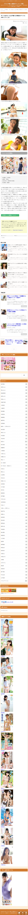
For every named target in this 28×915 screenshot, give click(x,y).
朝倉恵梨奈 (13, 393)
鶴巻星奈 (13, 493)
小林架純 (13, 451)
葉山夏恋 (13, 532)
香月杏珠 (13, 445)
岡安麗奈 (13, 411)
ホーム (14, 349)
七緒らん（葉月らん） (13, 508)
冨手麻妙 (13, 496)
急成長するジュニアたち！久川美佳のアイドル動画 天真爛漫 (17, 310)
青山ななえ (13, 390)
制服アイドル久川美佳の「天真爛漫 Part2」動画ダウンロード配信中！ (16, 296)
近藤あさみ (13, 457)
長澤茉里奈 (13, 502)
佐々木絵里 (13, 463)
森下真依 (13, 572)
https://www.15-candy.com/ (18, 230)
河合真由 (13, 435)
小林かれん (13, 454)
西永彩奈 (13, 520)
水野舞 (13, 560)
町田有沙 (13, 550)
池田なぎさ (13, 396)
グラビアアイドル (13, 581)
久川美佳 (3, 237)
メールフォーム (4, 610)
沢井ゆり (13, 469)
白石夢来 (13, 475)
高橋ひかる (13, 481)
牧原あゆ (13, 547)
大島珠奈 (13, 405)
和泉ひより (13, 399)
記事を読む (24, 306)
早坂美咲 (13, 529)
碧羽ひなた (13, 387)
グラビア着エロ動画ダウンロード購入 (14, 3)
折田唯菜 (13, 423)
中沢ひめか (13, 499)
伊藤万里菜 (13, 402)
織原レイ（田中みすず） (13, 426)
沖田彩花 (13, 414)
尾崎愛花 (13, 417)
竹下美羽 (13, 487)
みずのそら (13, 563)
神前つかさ (13, 432)
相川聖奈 (13, 384)
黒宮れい (13, 441)
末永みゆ (13, 478)
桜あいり (13, 460)
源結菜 (13, 566)
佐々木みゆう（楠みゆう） (13, 466)
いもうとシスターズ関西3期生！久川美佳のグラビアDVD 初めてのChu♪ (16, 324)
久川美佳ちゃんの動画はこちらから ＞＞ (10, 215)
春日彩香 (13, 429)
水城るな (13, 553)
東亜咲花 (13, 535)
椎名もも (13, 472)
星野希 (13, 541)
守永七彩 (13, 575)
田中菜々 (13, 490)
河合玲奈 (13, 438)
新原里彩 (13, 517)
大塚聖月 (13, 408)
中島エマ (13, 505)
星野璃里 (13, 544)
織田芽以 (13, 420)
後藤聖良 (13, 448)
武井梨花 (13, 484)
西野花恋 (13, 523)
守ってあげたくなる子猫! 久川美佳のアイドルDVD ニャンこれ (13, 16)
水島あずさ (13, 556)
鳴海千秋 (13, 511)
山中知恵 (13, 578)
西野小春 (13, 526)
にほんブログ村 (10, 602)
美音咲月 (13, 569)
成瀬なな (13, 514)
